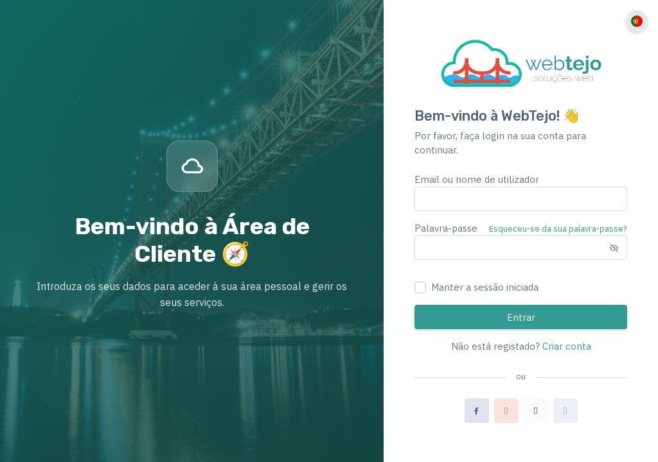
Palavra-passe (445, 228)
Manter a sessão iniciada (484, 287)
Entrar (521, 317)
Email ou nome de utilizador (476, 179)
